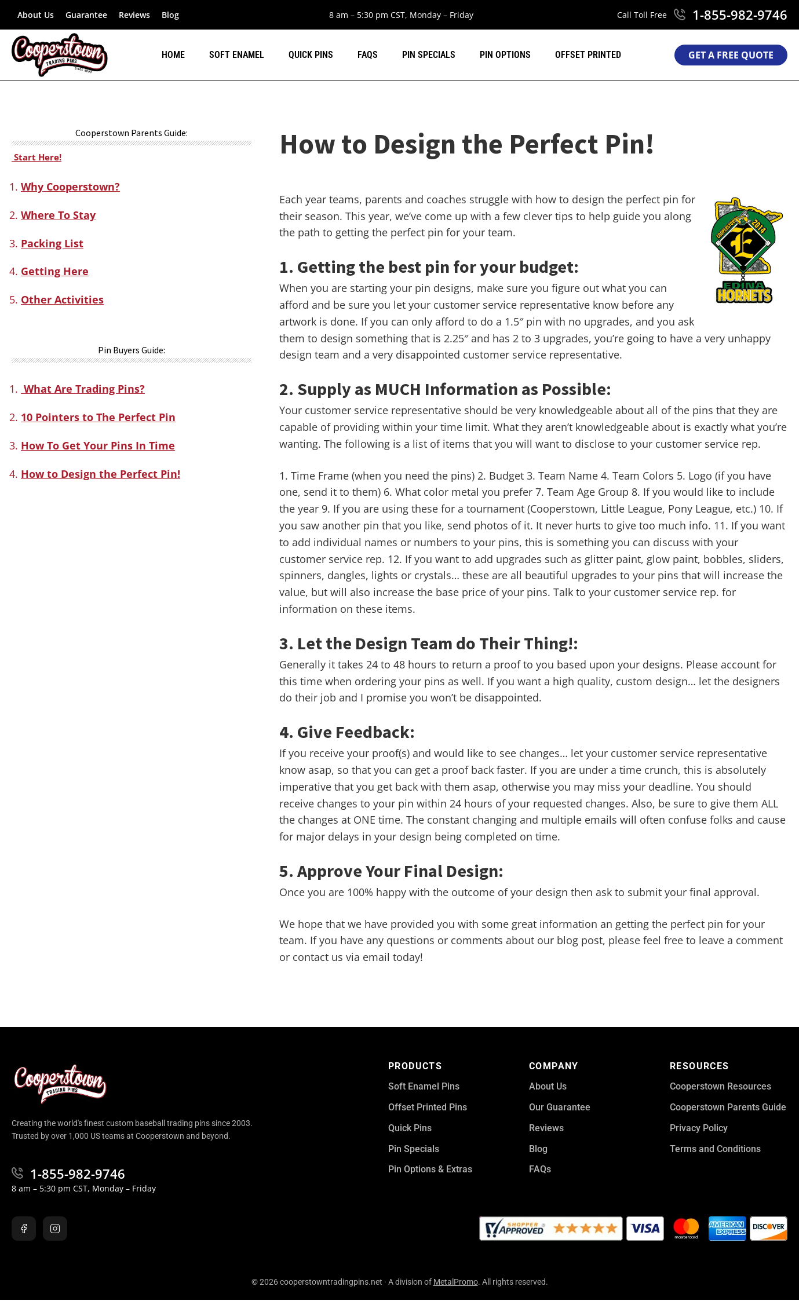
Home (173, 54)
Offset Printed (588, 54)
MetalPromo (455, 1281)
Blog (170, 14)
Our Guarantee (559, 1107)
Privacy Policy (699, 1128)
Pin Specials (428, 54)
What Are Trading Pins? (83, 389)
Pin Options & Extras (430, 1169)
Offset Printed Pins (427, 1107)
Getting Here (55, 271)
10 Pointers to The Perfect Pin (98, 417)
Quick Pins (311, 54)
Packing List (52, 243)
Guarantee (86, 14)
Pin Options (505, 54)
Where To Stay (58, 215)
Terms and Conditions (715, 1148)
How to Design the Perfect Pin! (100, 474)
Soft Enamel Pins (423, 1086)
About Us (35, 14)
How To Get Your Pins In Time (98, 445)
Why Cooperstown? (70, 186)
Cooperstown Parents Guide (728, 1107)
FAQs (367, 54)
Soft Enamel (236, 54)
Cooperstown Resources (720, 1086)
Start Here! (36, 157)
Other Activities (62, 299)
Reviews (134, 14)
